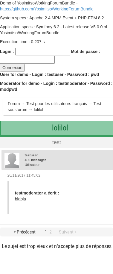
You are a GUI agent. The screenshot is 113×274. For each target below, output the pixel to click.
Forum (14, 103)
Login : (7, 51)
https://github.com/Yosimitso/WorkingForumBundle (47, 9)
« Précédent (25, 232)
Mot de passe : (85, 51)
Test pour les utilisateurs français (56, 103)
